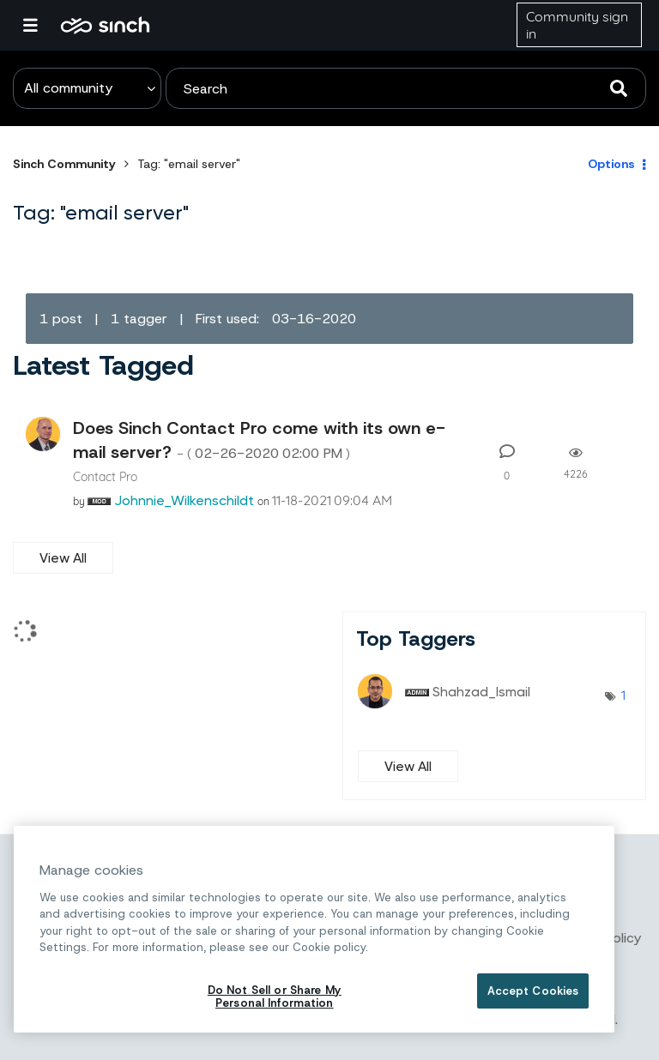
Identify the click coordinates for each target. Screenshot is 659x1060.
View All (63, 558)
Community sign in (577, 25)
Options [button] (611, 164)
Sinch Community (105, 25)
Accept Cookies (533, 991)
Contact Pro (105, 476)
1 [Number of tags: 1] (623, 694)
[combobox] (406, 88)
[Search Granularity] (87, 88)
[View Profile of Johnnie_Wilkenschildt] (184, 500)
